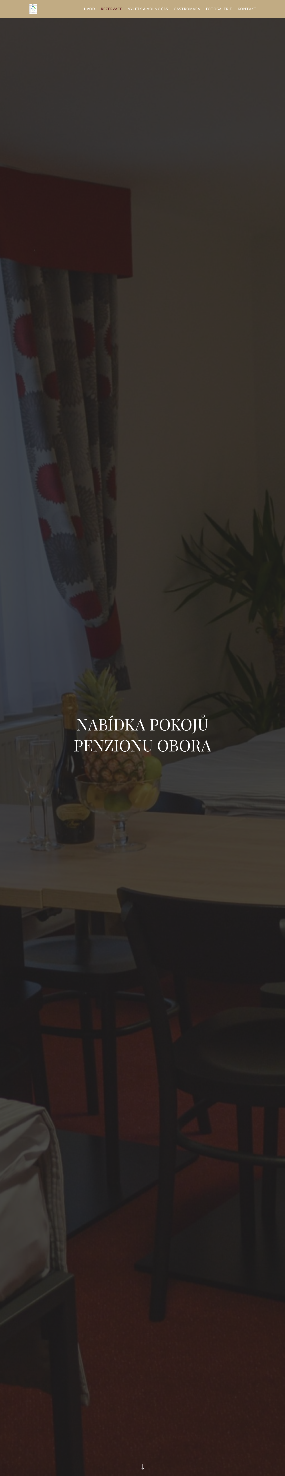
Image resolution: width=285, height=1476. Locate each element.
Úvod (89, 9)
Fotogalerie (219, 9)
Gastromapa (187, 9)
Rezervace (111, 9)
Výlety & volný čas (148, 9)
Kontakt (247, 9)
